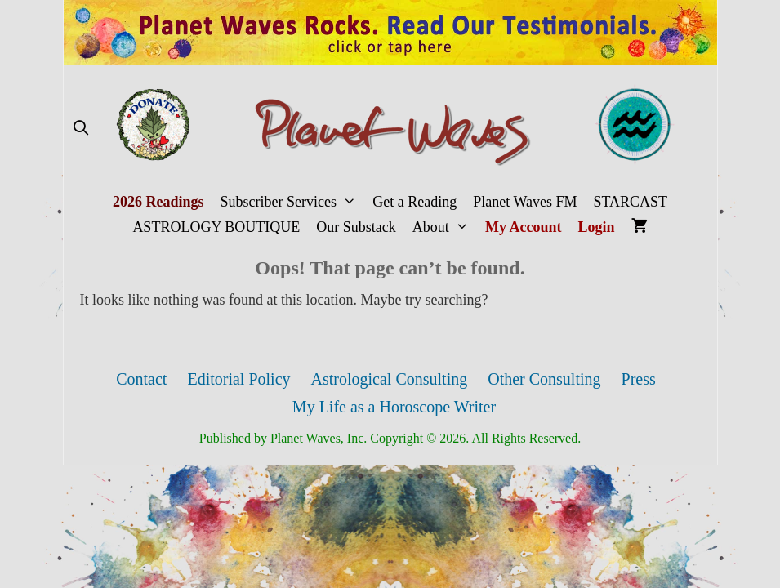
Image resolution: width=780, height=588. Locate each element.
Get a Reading (414, 202)
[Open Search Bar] (81, 128)
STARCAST (630, 202)
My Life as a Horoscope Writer (394, 407)
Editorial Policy (238, 379)
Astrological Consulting (389, 379)
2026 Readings (158, 202)
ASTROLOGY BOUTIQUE (216, 227)
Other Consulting (544, 379)
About (444, 227)
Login (596, 227)
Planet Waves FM (525, 202)
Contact (141, 379)
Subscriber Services (292, 202)
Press (639, 379)
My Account (523, 227)
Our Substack (356, 227)
